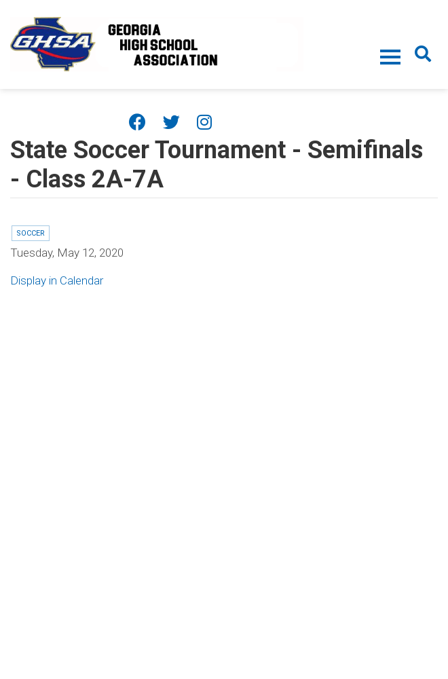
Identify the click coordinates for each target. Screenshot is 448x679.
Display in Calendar (56, 280)
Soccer (30, 233)
